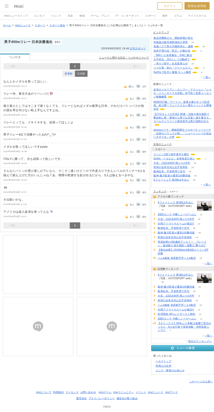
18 (201, 258)
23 (192, 167)
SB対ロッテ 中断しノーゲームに (177, 214)
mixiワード (171, 392)
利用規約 (58, 392)
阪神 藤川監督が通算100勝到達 (172, 175)
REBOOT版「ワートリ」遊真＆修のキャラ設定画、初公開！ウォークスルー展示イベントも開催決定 (182, 105)
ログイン (170, 6)
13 (199, 224)
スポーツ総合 (57, 25)
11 (201, 214)
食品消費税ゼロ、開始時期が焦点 (173, 38)
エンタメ (39, 15)
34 (195, 176)
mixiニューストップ (16, 15)
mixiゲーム (105, 392)
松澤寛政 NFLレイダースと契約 (176, 314)
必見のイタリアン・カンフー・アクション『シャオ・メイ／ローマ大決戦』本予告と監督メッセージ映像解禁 (182, 93)
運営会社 (81, 398)
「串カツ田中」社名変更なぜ (170, 63)
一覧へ (207, 77)
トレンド (56, 15)
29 (190, 171)
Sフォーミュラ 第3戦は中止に (171, 179)
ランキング (159, 191)
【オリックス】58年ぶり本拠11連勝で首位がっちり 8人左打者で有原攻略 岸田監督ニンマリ (184, 327)
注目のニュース (162, 144)
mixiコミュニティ (123, 392)
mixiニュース (23, 25)
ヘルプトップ (163, 361)
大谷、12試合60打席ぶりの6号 (171, 163)
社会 (70, 15)
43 (192, 64)
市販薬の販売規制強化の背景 (170, 42)
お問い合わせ (88, 392)
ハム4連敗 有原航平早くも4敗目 (177, 258)
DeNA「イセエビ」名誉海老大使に (174, 158)
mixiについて (44, 392)
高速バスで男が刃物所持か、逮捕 (173, 46)
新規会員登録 (197, 6)
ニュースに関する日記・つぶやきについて (124, 57)
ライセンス (72, 392)
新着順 (69, 73)
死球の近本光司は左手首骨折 (170, 167)
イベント (141, 392)
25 (195, 163)
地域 (82, 15)
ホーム (7, 25)
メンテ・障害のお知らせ (170, 370)
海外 (165, 15)
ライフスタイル (197, 15)
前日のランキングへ (200, 341)
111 (197, 55)
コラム (178, 15)
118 (198, 38)
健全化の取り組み (127, 398)
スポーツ (151, 15)
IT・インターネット (127, 15)
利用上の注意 (163, 365)
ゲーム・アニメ (100, 15)
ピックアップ (161, 32)
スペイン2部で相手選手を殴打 (171, 154)
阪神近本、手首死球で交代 (169, 171)
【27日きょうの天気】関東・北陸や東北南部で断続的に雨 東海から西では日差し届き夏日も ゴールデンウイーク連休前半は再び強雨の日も (182, 118)
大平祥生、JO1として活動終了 (171, 59)
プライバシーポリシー (102, 398)
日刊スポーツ (138, 48)
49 (194, 180)
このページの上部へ (201, 381)
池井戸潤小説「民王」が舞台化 (171, 50)
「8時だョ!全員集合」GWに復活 (172, 55)
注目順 (81, 73)
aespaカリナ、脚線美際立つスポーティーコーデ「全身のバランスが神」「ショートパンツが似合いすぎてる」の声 (182, 133)
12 (200, 314)
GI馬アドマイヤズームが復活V (176, 223)
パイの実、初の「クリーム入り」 (173, 67)
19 (192, 42)
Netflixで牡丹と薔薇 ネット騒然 (172, 72)
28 (203, 46)
